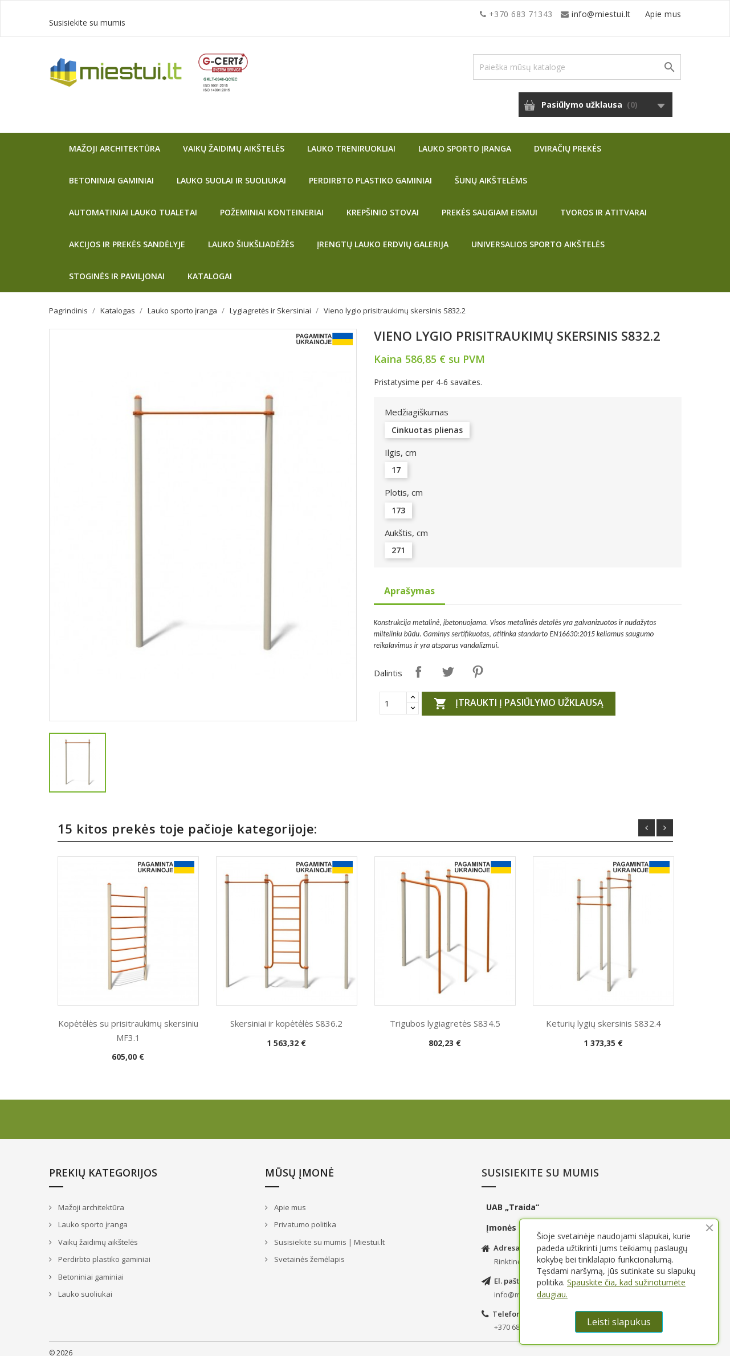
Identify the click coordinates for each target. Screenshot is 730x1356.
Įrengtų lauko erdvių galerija (382, 235)
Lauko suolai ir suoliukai (231, 171)
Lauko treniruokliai (351, 139)
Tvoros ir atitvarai (603, 203)
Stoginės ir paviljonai (117, 267)
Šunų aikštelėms (491, 171)
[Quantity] (393, 694)
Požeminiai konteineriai (272, 203)
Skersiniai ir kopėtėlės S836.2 (286, 1014)
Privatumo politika (304, 1216)
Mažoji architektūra (114, 139)
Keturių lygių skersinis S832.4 (603, 1014)
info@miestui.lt (163, 14)
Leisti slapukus (619, 1322)
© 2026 (60, 1344)
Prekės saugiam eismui (489, 203)
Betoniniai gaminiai (111, 171)
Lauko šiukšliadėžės (251, 235)
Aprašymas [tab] (409, 582)
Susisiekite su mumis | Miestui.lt (328, 1233)
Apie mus (572, 14)
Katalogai (209, 267)
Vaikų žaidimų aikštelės (233, 139)
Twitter (448, 663)
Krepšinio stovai (382, 203)
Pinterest (477, 663)
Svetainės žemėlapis (308, 1250)
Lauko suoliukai (84, 1285)
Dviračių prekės (567, 139)
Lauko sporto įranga (464, 139)
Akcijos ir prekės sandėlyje (127, 235)
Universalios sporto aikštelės (538, 235)
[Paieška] (577, 58)
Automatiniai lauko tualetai (133, 203)
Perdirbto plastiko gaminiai (370, 171)
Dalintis (418, 663)
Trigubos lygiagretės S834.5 (445, 1014)
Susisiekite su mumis (641, 14)
